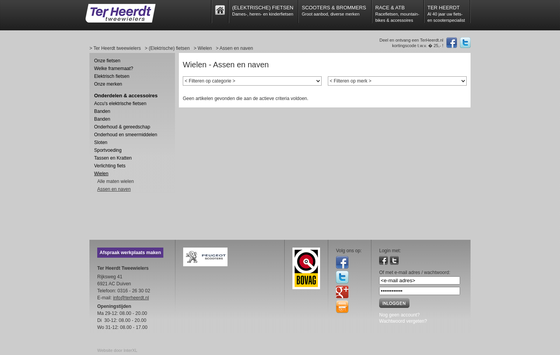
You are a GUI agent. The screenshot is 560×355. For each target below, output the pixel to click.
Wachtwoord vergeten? (403, 321)
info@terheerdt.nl (131, 298)
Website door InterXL (117, 350)
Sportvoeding (108, 150)
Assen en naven (114, 189)
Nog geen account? (399, 315)
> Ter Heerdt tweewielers (115, 48)
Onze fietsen (107, 60)
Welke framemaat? (113, 68)
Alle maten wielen (115, 181)
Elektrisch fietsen (112, 76)
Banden (102, 111)
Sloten (100, 142)
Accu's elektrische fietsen (120, 103)
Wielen (101, 173)
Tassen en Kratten (113, 158)
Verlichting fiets (110, 166)
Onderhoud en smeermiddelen (125, 134)
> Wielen (203, 48)
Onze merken (108, 84)
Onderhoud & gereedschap (122, 127)
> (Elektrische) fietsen (167, 48)
